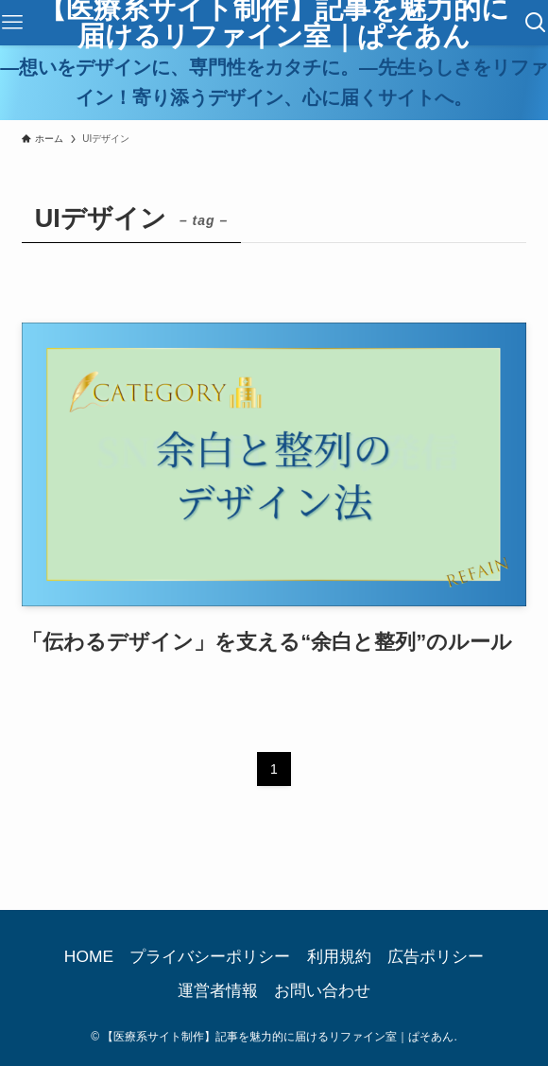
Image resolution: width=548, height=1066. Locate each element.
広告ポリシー (435, 956)
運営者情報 (218, 990)
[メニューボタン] (12, 22)
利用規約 (339, 956)
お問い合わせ (322, 990)
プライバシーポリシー (209, 956)
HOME (88, 956)
